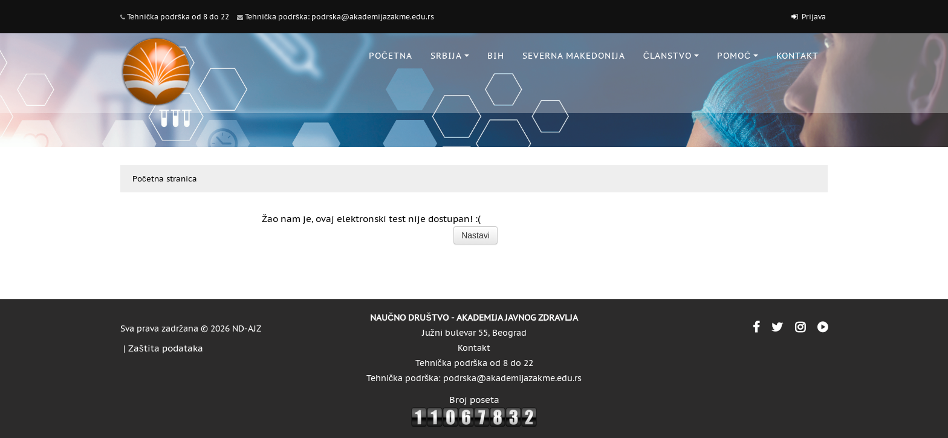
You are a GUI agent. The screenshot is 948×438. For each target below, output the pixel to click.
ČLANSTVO (671, 55)
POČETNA (390, 55)
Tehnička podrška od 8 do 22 (178, 16)
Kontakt (474, 347)
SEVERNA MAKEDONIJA (573, 55)
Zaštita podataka (165, 348)
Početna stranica (164, 179)
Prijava (814, 16)
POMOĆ (737, 55)
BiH (495, 55)
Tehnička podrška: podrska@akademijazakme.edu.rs (339, 16)
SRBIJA (449, 55)
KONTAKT (797, 55)
